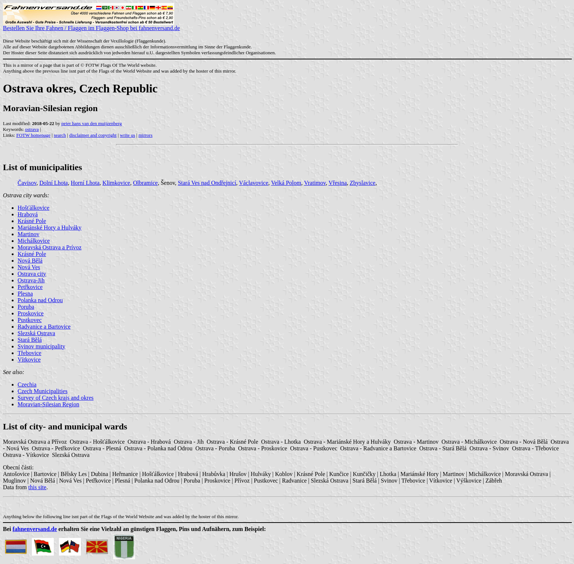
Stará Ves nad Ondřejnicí (207, 183)
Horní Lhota (85, 183)
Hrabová (28, 214)
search (60, 135)
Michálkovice (34, 241)
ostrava (32, 129)
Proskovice (31, 313)
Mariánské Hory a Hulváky (50, 227)
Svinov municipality (41, 346)
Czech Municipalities (42, 391)
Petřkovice (30, 287)
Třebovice (29, 353)
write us (127, 135)
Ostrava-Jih (31, 280)
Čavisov (27, 183)
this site (37, 487)
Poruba (26, 307)
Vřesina (337, 183)
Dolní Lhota (53, 183)
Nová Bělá (30, 260)
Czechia (27, 384)
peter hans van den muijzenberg (91, 123)
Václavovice (253, 183)
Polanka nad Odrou (40, 300)
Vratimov (314, 183)
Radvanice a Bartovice (44, 326)
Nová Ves (29, 267)
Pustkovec (30, 320)
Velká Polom (286, 183)
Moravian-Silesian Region (48, 404)
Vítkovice (29, 359)
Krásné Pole (32, 221)
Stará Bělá (30, 340)
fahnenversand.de (34, 529)
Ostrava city (32, 274)
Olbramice (145, 183)
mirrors (145, 135)
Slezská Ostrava (36, 333)
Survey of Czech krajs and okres (56, 398)
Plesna (25, 293)
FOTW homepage (33, 135)
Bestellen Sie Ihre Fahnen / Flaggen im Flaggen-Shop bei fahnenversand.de (91, 25)
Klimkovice (116, 183)
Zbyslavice (362, 183)
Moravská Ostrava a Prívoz (50, 247)
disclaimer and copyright (92, 135)
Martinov (29, 234)
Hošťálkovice (33, 208)
